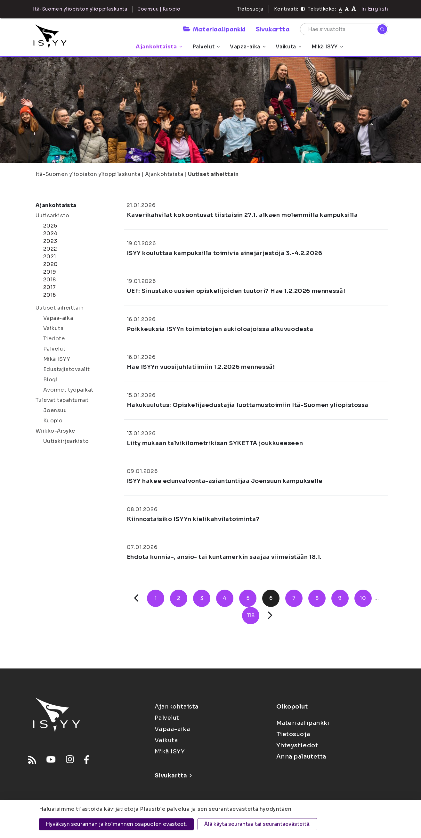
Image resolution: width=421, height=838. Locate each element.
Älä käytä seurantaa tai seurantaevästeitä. (257, 824)
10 (363, 598)
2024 (50, 233)
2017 (49, 287)
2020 (50, 264)
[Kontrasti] (303, 9)
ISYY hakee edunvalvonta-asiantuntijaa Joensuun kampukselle (225, 481)
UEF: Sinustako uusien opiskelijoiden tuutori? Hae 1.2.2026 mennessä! (236, 291)
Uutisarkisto (52, 215)
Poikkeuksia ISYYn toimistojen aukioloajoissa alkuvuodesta (220, 329)
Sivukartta (273, 29)
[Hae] (382, 29)
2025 (50, 225)
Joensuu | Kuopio (159, 9)
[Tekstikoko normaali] (340, 8)
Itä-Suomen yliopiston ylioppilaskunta (88, 174)
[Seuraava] (270, 615)
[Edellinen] (136, 598)
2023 (50, 241)
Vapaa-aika (247, 46)
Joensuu (55, 410)
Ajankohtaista (159, 46)
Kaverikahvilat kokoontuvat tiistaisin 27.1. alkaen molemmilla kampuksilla (242, 215)
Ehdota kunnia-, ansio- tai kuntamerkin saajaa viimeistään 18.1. (224, 556)
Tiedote (54, 338)
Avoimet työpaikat (68, 389)
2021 (49, 256)
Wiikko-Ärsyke (55, 430)
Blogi (50, 379)
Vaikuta (288, 46)
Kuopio (53, 420)
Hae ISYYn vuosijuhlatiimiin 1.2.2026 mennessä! (201, 366)
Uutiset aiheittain (213, 174)
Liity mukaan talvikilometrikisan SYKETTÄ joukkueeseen (215, 443)
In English (374, 8)
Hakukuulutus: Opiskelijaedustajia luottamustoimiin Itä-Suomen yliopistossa (247, 405)
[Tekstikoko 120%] (354, 8)
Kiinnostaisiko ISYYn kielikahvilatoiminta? (193, 519)
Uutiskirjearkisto (66, 441)
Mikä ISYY (327, 46)
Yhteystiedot (297, 745)
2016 (49, 295)
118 (251, 615)
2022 (50, 248)
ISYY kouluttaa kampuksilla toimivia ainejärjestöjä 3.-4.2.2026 (224, 253)
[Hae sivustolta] (344, 29)
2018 (49, 279)
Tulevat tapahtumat (62, 400)
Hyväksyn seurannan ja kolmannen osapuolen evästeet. (116, 824)
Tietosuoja (250, 9)
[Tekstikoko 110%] (347, 8)
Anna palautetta (301, 756)
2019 (49, 272)
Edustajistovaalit (66, 369)
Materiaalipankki (214, 29)
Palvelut (206, 46)
